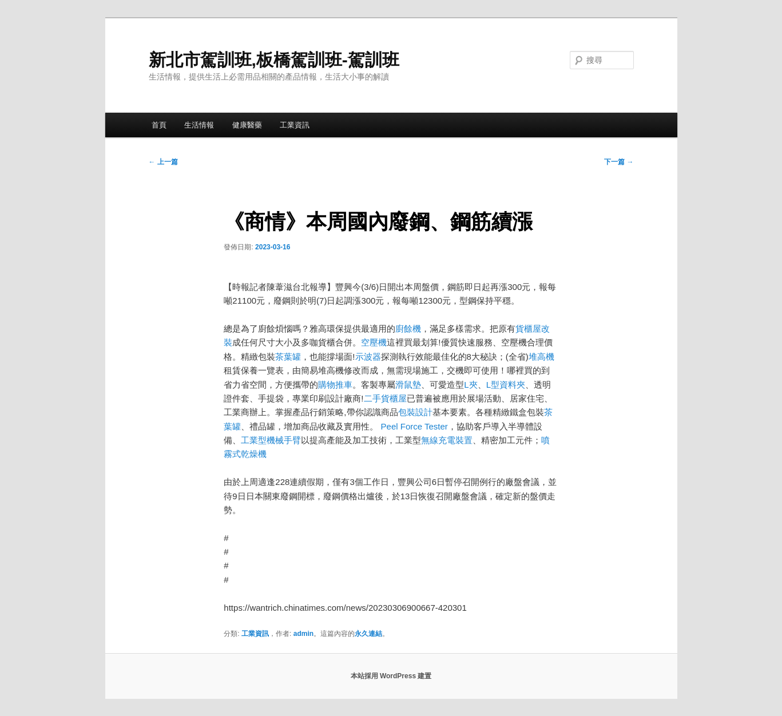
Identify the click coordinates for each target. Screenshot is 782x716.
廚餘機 (408, 328)
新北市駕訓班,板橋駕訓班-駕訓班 (274, 59)
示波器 (368, 356)
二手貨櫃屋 (385, 398)
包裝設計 (415, 412)
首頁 (159, 125)
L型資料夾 (505, 384)
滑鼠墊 (408, 384)
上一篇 (163, 162)
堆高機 (541, 356)
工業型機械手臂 (271, 440)
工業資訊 (294, 125)
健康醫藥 (247, 125)
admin (303, 634)
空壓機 (374, 342)
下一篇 (618, 162)
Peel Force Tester (414, 426)
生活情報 (199, 125)
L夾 (470, 384)
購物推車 (335, 384)
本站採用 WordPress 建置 (391, 676)
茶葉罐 (288, 356)
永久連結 (368, 634)
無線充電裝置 (447, 440)
